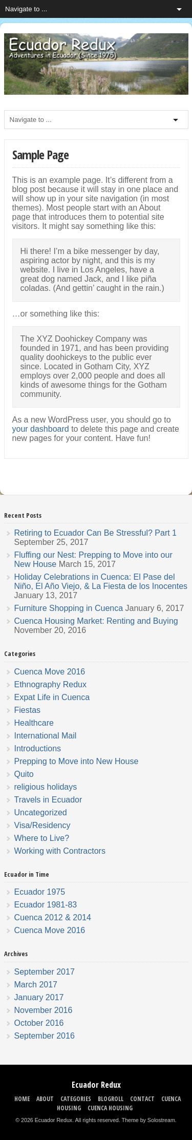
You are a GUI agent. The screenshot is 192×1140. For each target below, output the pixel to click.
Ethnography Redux (50, 684)
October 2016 (39, 1023)
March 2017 (36, 984)
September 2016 (44, 1035)
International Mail (45, 735)
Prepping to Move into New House (76, 761)
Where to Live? (42, 838)
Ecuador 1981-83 (45, 904)
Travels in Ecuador (48, 799)
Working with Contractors (59, 851)
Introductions (37, 748)
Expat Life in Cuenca (52, 697)
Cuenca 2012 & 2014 (52, 917)
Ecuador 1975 (40, 892)
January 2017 (39, 997)
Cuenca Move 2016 (50, 671)
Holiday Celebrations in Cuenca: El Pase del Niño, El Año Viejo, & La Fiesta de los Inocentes (101, 581)
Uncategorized (40, 812)
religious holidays (45, 787)
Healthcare (34, 723)
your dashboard (40, 429)
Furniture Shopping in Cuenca (68, 608)
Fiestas (27, 710)
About (45, 1098)
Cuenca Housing (110, 1108)
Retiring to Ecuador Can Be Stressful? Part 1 (95, 533)
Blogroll (110, 1098)
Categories (75, 1098)
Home (22, 1098)
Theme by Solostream (148, 1120)
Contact (142, 1098)
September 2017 (44, 971)
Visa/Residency (42, 825)
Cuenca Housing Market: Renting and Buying (96, 621)
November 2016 (43, 1010)
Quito (24, 774)
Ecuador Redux (96, 1084)
